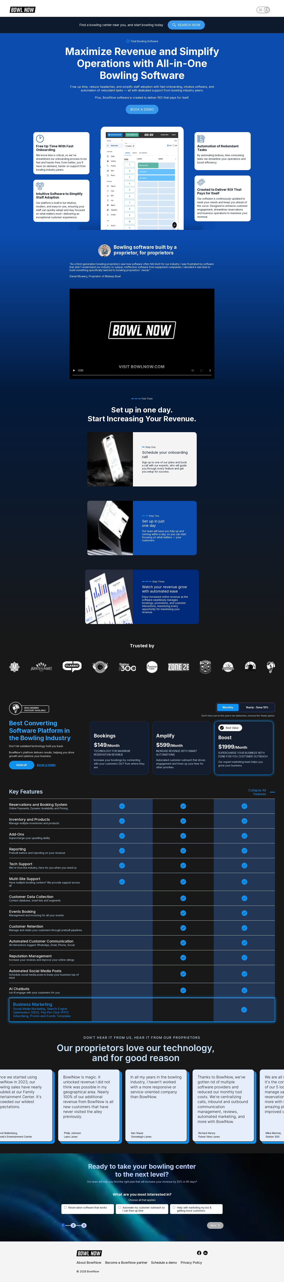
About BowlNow (88, 1262)
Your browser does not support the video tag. (142, 334)
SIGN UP (21, 765)
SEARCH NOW (186, 25)
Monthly (228, 707)
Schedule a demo (164, 1262)
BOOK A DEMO (142, 109)
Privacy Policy (191, 1262)
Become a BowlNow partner (126, 1262)
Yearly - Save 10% (257, 707)
